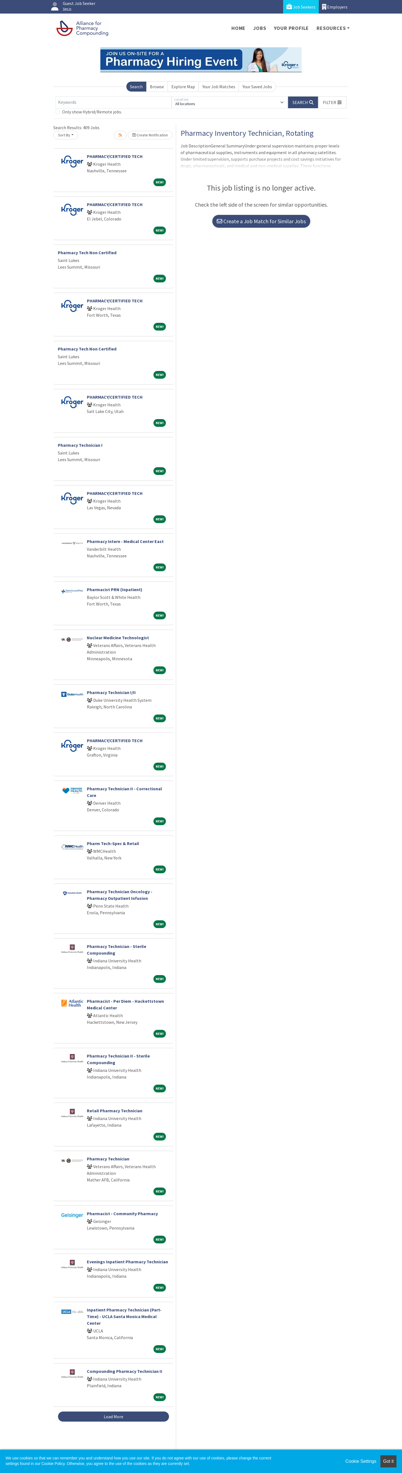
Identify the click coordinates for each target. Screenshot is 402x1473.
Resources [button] (331, 28)
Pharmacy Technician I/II (111, 692)
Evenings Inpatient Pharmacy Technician (127, 1261)
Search (136, 86)
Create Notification (150, 135)
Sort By (64, 135)
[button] (332, 102)
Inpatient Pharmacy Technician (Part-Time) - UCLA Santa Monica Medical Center (124, 1316)
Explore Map (183, 86)
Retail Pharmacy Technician (114, 1110)
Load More (113, 1416)
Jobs (259, 28)
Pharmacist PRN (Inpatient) (114, 589)
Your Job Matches (218, 86)
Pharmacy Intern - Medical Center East (125, 541)
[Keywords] (114, 102)
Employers (335, 6)
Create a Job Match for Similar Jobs (261, 221)
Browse (157, 86)
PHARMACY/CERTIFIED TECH (115, 156)
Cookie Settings (360, 1461)
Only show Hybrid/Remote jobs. (92, 112)
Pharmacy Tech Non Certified (87, 252)
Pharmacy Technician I (80, 445)
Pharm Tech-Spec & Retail (113, 843)
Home (238, 28)
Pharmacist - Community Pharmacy (122, 1213)
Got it (388, 1461)
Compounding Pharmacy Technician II (124, 1371)
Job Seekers (300, 6)
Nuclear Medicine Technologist (118, 637)
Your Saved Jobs (257, 86)
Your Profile (291, 28)
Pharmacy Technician (108, 1159)
